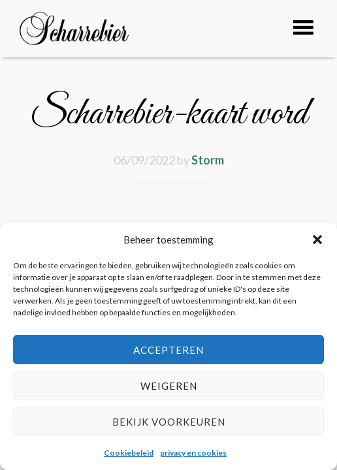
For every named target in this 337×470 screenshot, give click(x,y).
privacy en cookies (193, 453)
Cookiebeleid (128, 453)
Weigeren (168, 386)
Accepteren (168, 350)
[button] (317, 239)
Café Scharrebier (89, 34)
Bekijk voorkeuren (168, 422)
